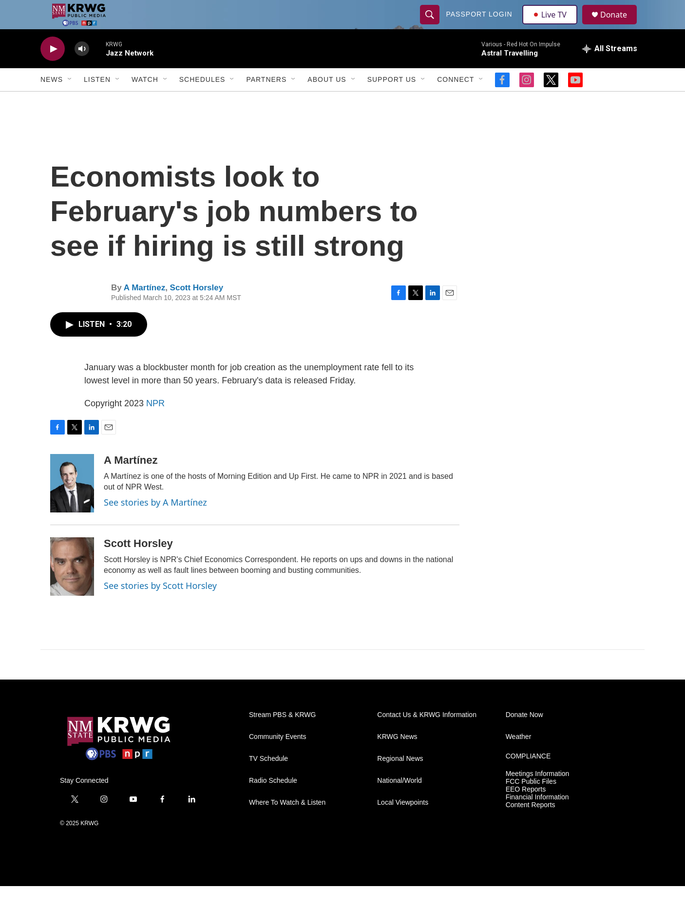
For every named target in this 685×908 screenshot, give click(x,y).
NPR (155, 425)
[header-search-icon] (431, 25)
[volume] (82, 71)
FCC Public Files (531, 803)
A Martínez (144, 309)
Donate (620, 25)
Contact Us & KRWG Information (426, 736)
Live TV (552, 25)
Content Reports (530, 827)
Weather (519, 758)
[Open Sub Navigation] (70, 101)
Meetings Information (538, 795)
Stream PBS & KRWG (282, 736)
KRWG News (397, 758)
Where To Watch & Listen (287, 824)
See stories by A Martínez (155, 524)
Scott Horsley (197, 309)
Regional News (400, 780)
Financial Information (537, 819)
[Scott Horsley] (72, 588)
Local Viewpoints (402, 824)
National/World (399, 802)
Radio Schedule (273, 802)
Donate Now (524, 736)
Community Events (277, 758)
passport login (480, 25)
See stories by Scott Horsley (160, 607)
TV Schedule (268, 780)
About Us (326, 101)
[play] (52, 70)
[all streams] (610, 70)
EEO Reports (526, 811)
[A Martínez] (72, 505)
